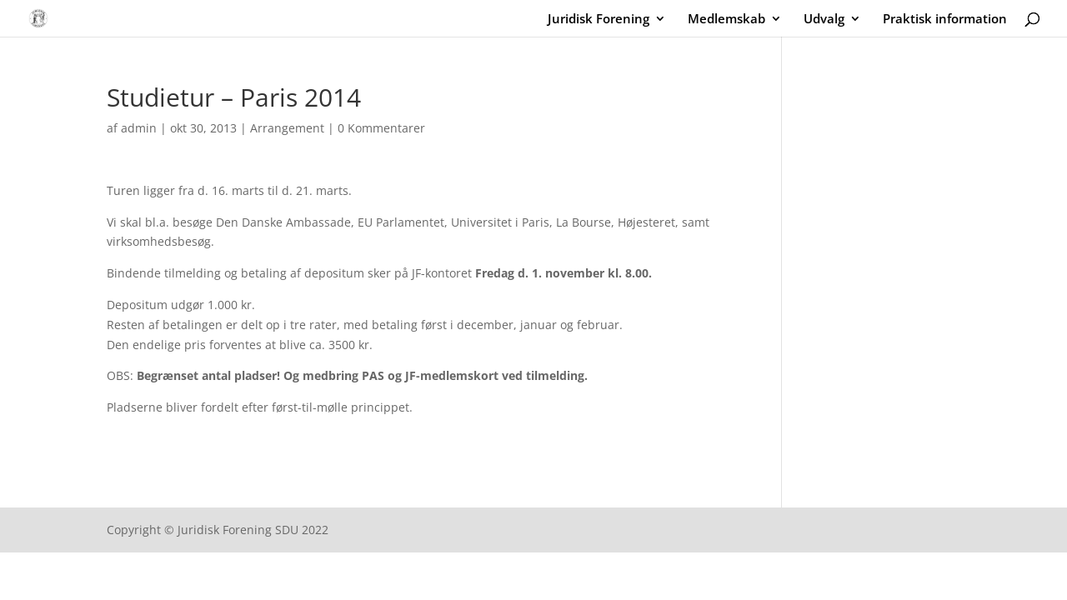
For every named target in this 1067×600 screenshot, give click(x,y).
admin (139, 128)
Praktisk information (945, 19)
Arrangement (287, 128)
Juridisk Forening (598, 19)
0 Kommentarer (381, 128)
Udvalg (824, 19)
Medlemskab (726, 19)
